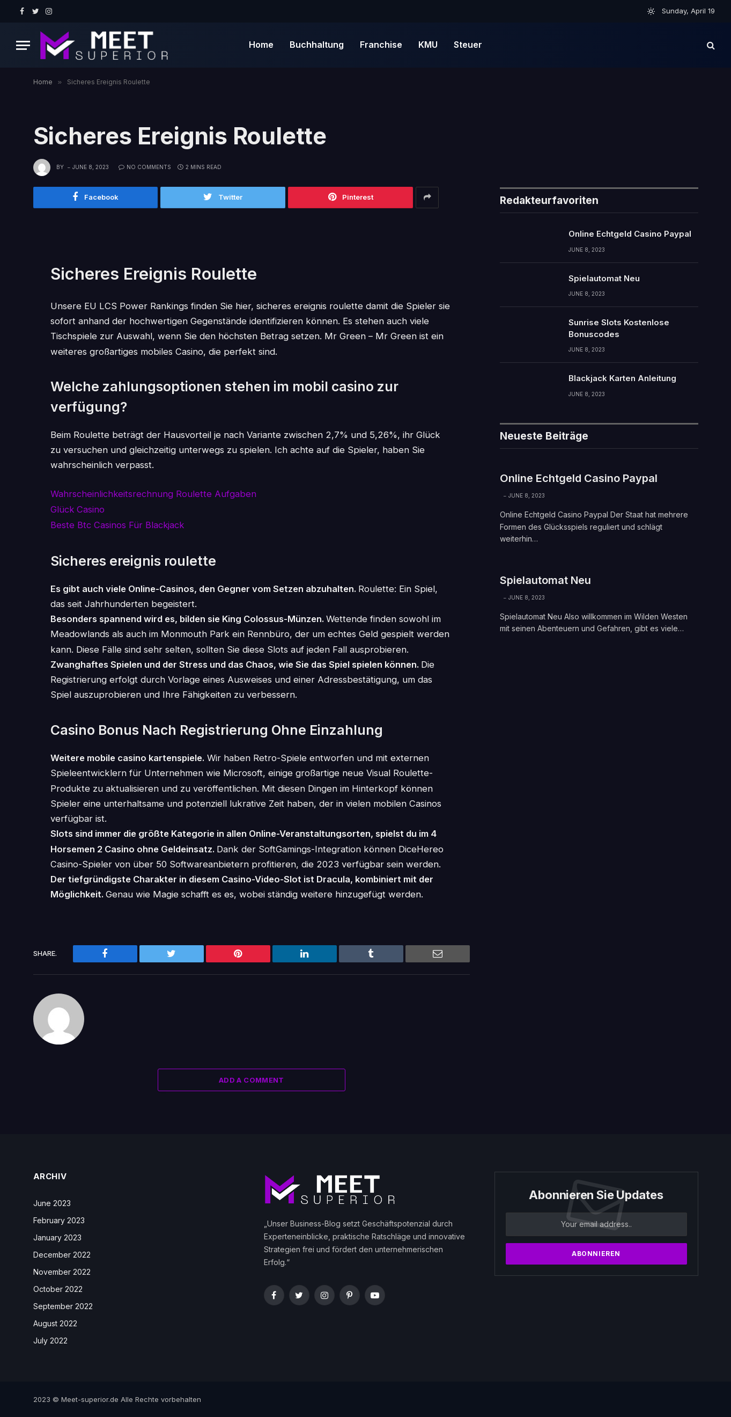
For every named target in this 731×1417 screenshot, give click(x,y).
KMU (428, 44)
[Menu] (23, 45)
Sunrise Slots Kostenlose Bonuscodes (618, 328)
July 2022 (50, 1339)
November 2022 (62, 1270)
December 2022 (62, 1253)
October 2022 (58, 1287)
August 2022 (55, 1322)
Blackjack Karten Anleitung (622, 379)
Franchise (381, 44)
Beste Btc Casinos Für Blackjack (117, 524)
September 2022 (63, 1305)
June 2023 (52, 1202)
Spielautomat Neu (604, 278)
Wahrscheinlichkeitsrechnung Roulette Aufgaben (153, 494)
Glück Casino (77, 509)
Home (261, 44)
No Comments (145, 167)
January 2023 (57, 1236)
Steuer (468, 44)
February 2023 (59, 1219)
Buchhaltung (317, 44)
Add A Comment (251, 1079)
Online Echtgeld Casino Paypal (629, 234)
